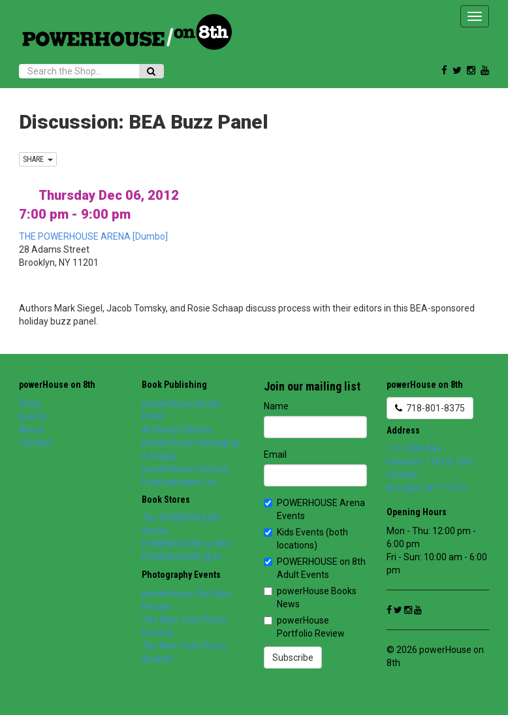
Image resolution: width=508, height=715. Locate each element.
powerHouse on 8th (57, 384)
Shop (29, 403)
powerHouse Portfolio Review (304, 627)
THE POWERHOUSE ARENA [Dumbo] (93, 236)
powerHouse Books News (310, 597)
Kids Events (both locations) (306, 538)
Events (33, 416)
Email (275, 454)
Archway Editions (177, 429)
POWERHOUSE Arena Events (314, 509)
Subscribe (292, 657)
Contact (35, 442)
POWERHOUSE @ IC (182, 557)
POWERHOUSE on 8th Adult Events (315, 568)
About (31, 429)
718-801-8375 (430, 408)
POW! (153, 416)
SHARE (38, 159)
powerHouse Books (181, 403)
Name (276, 406)
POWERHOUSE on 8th (186, 544)
